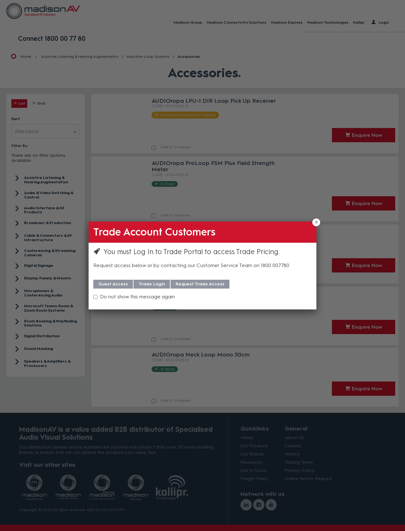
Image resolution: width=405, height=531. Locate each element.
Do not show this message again (137, 297)
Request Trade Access (200, 284)
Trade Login (152, 284)
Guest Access (113, 284)
